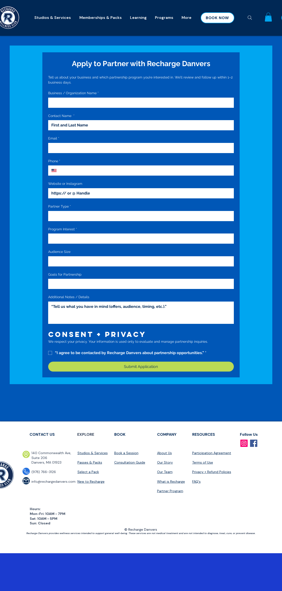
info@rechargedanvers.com (53, 481)
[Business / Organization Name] (139, 103)
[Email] (139, 148)
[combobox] (141, 216)
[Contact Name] (139, 125)
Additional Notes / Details (68, 297)
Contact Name (61, 116)
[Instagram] (244, 443)
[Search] (250, 18)
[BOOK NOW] (217, 17)
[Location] (26, 454)
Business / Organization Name (73, 93)
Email (53, 138)
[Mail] (26, 480)
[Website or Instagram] (139, 193)
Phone (54, 161)
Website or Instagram (65, 184)
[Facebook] (253, 443)
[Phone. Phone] (146, 170)
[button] (268, 17)
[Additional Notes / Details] (141, 313)
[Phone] (26, 471)
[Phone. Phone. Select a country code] (56, 170)
